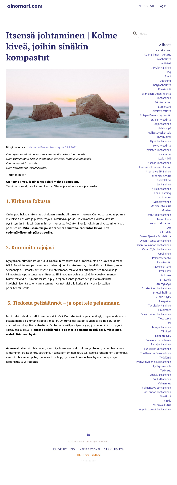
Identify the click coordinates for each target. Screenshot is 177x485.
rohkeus (165, 286)
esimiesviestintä (160, 114)
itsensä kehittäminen (157, 177)
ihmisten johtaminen (157, 155)
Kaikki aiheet (162, 51)
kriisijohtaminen (160, 195)
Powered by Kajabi (88, 477)
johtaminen (163, 191)
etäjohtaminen (161, 127)
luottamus (164, 204)
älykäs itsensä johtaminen (154, 426)
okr (168, 236)
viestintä (165, 412)
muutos (166, 218)
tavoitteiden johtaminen (154, 326)
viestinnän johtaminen (156, 408)
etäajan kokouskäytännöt (154, 118)
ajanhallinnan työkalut (156, 55)
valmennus (164, 399)
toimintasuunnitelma (157, 354)
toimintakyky (162, 349)
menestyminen (161, 209)
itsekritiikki (164, 164)
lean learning (162, 200)
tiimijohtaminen (160, 340)
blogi (167, 78)
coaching (165, 82)
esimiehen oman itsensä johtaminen (155, 98)
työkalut (165, 385)
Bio (72, 466)
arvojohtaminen (160, 69)
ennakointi (164, 91)
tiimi (168, 335)
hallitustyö (164, 132)
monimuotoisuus (160, 213)
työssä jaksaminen (159, 390)
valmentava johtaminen (155, 403)
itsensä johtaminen (158, 168)
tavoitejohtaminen (158, 317)
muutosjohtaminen (159, 222)
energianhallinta (160, 87)
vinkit (167, 417)
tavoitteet (164, 322)
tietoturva (164, 331)
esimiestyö (164, 109)
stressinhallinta (161, 304)
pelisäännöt (163, 272)
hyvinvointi (163, 141)
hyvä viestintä (161, 150)
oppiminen (164, 263)
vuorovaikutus (161, 421)
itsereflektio (163, 186)
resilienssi (164, 281)
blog (168, 73)
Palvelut (60, 466)
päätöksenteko (161, 277)
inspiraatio (164, 159)
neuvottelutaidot (159, 231)
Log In (162, 6)
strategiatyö (162, 295)
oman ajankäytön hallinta (154, 245)
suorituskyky (163, 308)
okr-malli (165, 241)
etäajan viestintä (160, 123)
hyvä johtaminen (160, 146)
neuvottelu (163, 227)
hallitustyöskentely (158, 136)
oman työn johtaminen (156, 259)
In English (145, 6)
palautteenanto (161, 268)
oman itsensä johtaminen (154, 250)
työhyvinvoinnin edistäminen (152, 376)
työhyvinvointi (161, 381)
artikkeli (165, 64)
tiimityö (165, 345)
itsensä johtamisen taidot (154, 173)
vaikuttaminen (161, 394)
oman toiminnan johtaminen (152, 254)
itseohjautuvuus (161, 182)
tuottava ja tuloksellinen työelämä (154, 369)
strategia (165, 290)
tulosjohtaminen (160, 358)
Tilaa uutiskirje (88, 471)
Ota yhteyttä (114, 466)
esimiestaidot (162, 105)
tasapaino (164, 313)
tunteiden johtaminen (156, 363)
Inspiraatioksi (89, 466)
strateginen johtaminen (155, 299)
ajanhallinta (163, 60)
